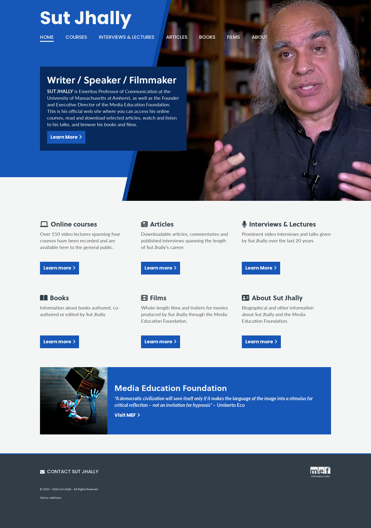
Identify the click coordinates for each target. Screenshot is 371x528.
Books (207, 37)
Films (233, 37)
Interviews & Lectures (126, 37)
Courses (76, 37)
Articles (176, 37)
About (260, 37)
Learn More (64, 137)
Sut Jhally (86, 20)
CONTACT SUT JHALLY (69, 472)
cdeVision (55, 498)
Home (47, 37)
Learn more (57, 268)
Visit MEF (125, 415)
